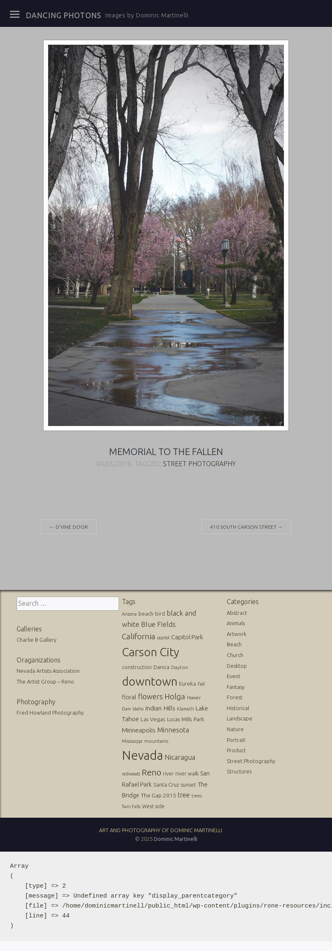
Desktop (237, 666)
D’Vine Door (68, 527)
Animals (236, 623)
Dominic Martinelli (175, 839)
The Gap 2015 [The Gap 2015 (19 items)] (158, 795)
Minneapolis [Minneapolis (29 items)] (138, 730)
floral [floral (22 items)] (129, 697)
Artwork (236, 634)
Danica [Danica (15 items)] (161, 667)
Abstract (237, 613)
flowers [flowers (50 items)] (150, 696)
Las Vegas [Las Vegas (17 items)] (153, 719)
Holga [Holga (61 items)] (175, 696)
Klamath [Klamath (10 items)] (185, 708)
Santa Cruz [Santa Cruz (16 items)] (166, 784)
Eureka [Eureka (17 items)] (187, 684)
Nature (235, 729)
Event (233, 676)
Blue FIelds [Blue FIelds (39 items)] (158, 624)
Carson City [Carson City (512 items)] (150, 651)
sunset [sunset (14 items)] (188, 784)
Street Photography (199, 463)
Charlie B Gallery (36, 640)
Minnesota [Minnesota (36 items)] (173, 730)
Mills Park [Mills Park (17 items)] (193, 719)
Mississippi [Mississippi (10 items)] (132, 741)
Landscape (239, 718)
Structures (239, 771)
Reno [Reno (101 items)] (151, 772)
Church (235, 655)
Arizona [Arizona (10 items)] (129, 614)
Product (236, 750)
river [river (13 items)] (168, 773)
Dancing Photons (63, 15)
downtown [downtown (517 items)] (149, 681)
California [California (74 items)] (138, 636)
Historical (238, 708)
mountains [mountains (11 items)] (156, 741)
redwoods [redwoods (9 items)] (131, 773)
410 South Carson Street (246, 527)
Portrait (236, 740)
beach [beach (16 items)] (145, 613)
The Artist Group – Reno (45, 681)
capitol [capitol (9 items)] (163, 637)
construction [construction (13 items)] (137, 667)
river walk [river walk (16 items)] (187, 773)
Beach (234, 644)
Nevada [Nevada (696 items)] (142, 755)
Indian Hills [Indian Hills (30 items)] (160, 708)
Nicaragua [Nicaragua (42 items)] (180, 757)
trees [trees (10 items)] (196, 795)
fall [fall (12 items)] (201, 683)
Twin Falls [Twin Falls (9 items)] (131, 806)
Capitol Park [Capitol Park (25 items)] (187, 636)
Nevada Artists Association (48, 671)
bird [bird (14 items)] (160, 613)
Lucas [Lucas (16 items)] (173, 719)
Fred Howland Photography (50, 712)
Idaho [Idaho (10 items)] (138, 708)
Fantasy (236, 687)
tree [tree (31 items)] (184, 795)
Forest (234, 697)
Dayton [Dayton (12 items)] (179, 667)
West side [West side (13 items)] (153, 806)
